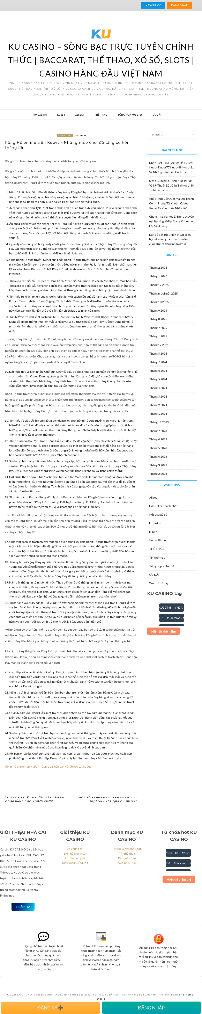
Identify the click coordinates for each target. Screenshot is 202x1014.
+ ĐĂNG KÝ (153, 5)
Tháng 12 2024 (159, 345)
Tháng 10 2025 (159, 302)
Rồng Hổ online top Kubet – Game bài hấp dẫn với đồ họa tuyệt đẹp (48, 768)
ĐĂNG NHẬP (179, 5)
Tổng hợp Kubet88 (130, 114)
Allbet (80, 114)
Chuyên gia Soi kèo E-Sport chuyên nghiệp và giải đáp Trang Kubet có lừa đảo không (171, 221)
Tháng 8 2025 (158, 319)
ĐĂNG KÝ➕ (50, 1007)
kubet (61, 114)
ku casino (40, 114)
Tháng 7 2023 (158, 431)
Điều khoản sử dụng (75, 865)
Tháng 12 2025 (159, 285)
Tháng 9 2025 (158, 310)
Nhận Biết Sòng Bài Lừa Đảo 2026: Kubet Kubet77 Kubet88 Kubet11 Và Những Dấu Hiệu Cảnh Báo (171, 167)
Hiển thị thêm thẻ (163, 631)
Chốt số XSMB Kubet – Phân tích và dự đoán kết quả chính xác (107, 801)
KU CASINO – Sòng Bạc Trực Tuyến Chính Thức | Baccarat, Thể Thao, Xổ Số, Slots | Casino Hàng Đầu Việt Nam (101, 60)
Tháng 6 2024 (158, 370)
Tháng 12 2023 (159, 422)
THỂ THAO (100, 114)
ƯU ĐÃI (156, 114)
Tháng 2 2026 (158, 267)
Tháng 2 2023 (158, 473)
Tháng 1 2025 (158, 336)
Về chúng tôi (75, 851)
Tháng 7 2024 (158, 362)
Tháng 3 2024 (158, 396)
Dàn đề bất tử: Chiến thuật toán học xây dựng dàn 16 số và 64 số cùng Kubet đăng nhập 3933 (170, 239)
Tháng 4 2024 (158, 388)
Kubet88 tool (157, 540)
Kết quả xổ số (158, 514)
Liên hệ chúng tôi (75, 855)
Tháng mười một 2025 (163, 293)
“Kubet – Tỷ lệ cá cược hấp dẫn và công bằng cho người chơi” (35, 801)
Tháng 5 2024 (158, 379)
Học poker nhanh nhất (163, 506)
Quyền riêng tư (75, 860)
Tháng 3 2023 (158, 465)
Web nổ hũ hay (158, 583)
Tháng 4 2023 (158, 456)
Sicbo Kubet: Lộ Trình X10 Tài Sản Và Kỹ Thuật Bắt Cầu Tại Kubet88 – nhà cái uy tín (171, 185)
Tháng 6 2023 (158, 439)
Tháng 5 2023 (158, 448)
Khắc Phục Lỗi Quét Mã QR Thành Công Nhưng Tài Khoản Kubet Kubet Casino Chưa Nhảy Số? (171, 203)
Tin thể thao (157, 557)
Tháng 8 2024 (158, 353)
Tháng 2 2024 (158, 405)
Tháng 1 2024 (158, 413)
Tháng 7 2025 (158, 327)
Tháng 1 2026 (158, 276)
